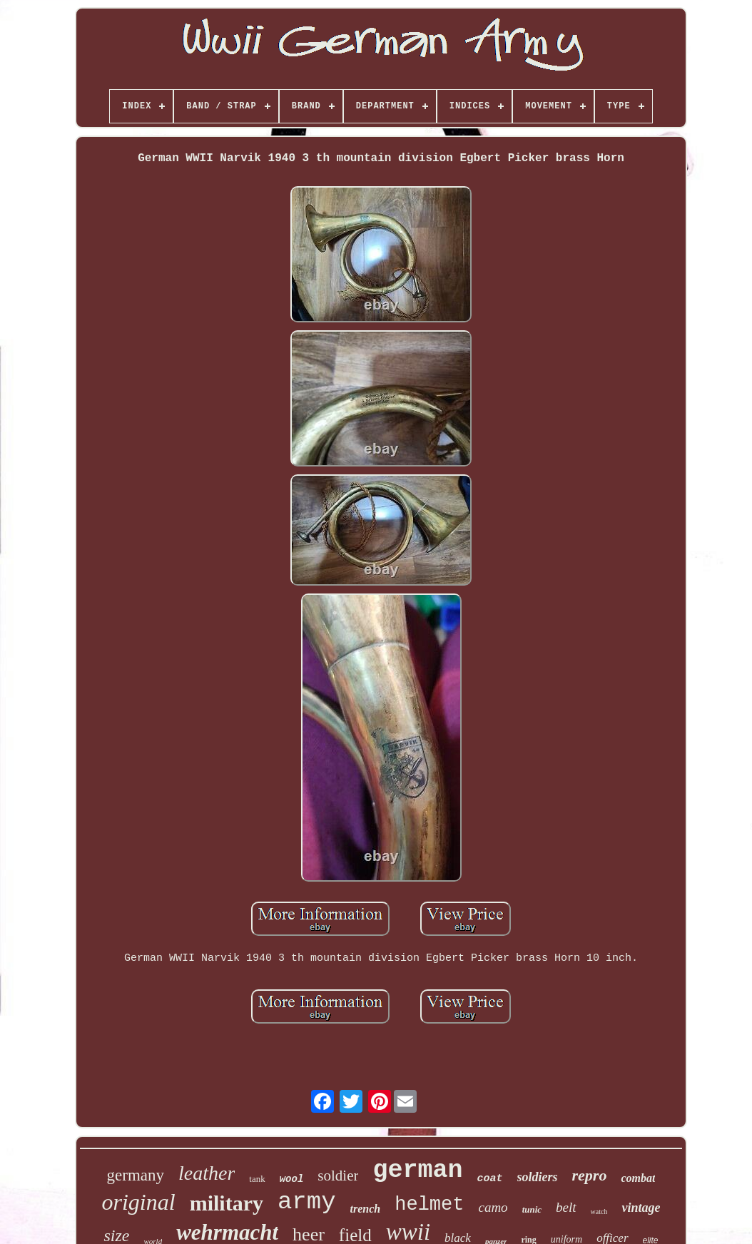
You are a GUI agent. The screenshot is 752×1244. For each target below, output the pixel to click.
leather (206, 1173)
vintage (640, 1207)
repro (589, 1175)
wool (292, 1179)
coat (490, 1179)
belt (566, 1207)
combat (638, 1178)
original (139, 1202)
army (307, 1201)
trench (365, 1209)
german (417, 1170)
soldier (337, 1175)
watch (599, 1211)
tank (257, 1178)
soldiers (537, 1177)
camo (492, 1207)
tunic (532, 1209)
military (226, 1203)
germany (135, 1175)
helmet (429, 1204)
